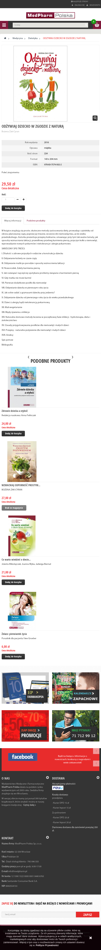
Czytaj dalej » (29, 805)
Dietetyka (33, 38)
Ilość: (4, 194)
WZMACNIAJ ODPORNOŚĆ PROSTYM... (21, 485)
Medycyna (18, 38)
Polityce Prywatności (47, 945)
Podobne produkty (36, 221)
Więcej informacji (12, 221)
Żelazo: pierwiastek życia (14, 633)
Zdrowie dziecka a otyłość (15, 410)
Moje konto (93, 5)
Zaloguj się (78, 5)
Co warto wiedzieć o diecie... (16, 559)
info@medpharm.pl (17, 871)
